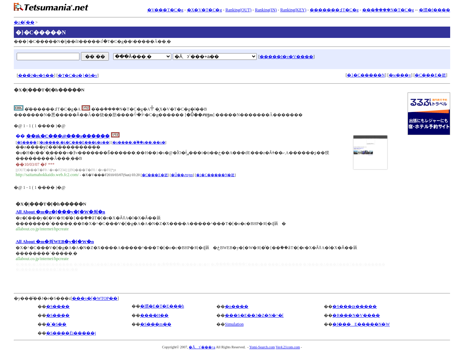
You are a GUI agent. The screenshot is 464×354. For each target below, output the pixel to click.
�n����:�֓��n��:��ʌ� (138, 142)
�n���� (236, 306)
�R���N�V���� (356, 315)
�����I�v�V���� (286, 56)
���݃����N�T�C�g (388, 9)
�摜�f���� (434, 9)
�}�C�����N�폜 (215, 175)
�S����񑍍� (58, 306)
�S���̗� (27, 142)
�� (20, 136)
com (290, 347)
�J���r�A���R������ (44, 264)
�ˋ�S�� (56, 324)
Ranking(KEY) (293, 9)
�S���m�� (155, 324)
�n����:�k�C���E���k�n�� (74, 142)
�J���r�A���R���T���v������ (115, 264)
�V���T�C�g (165, 9)
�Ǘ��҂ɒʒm (182, 175)
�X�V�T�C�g (204, 9)
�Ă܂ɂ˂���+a (202, 347)
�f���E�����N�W (361, 324)
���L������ (285, 264)
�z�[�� (24, 22)
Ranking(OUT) (238, 9)
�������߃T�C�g (334, 9)
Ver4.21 (281, 347)
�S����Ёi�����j (71, 333)
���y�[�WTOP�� (94, 298)
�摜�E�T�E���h (162, 306)
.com (271, 347)
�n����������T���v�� (47, 269)
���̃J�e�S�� (36, 75)
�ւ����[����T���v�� (239, 264)
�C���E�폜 (430, 75)
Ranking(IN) (266, 9)
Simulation (234, 324)
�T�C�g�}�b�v (77, 75)
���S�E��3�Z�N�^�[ (254, 315)
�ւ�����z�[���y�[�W (183, 264)
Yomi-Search (258, 347)
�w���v (400, 75)
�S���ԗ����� (354, 306)
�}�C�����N (366, 75)
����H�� (154, 315)
